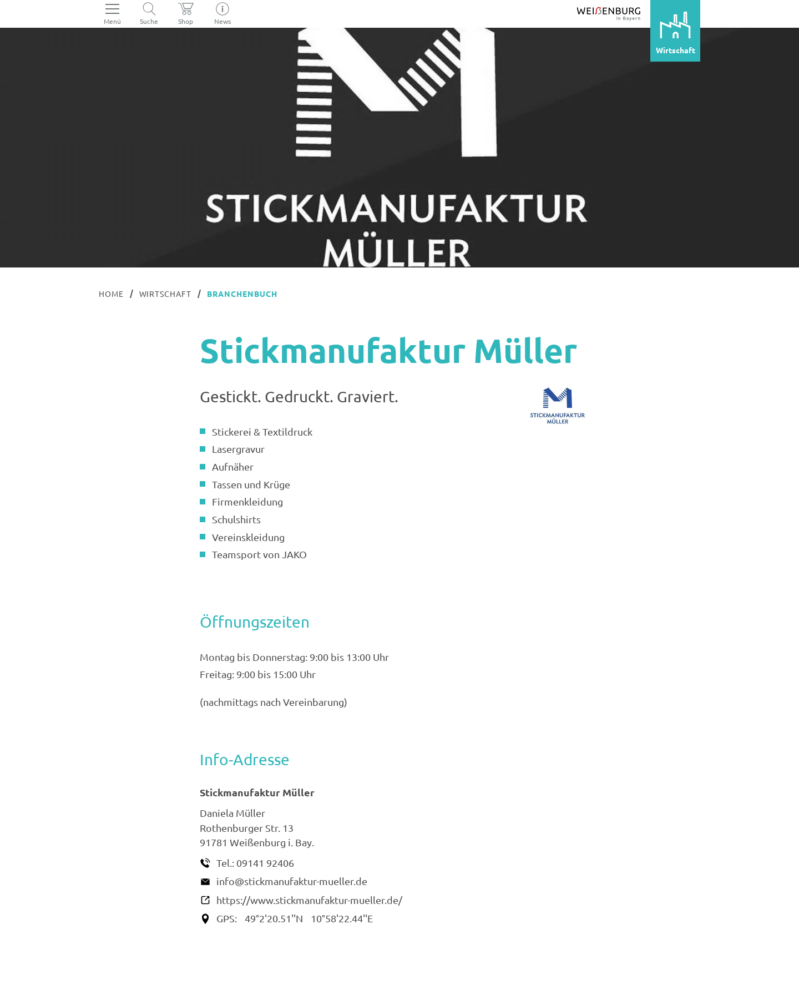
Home (111, 294)
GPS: (226, 918)
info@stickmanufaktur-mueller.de (291, 881)
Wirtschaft (165, 294)
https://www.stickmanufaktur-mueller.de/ (309, 900)
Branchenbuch (242, 294)
